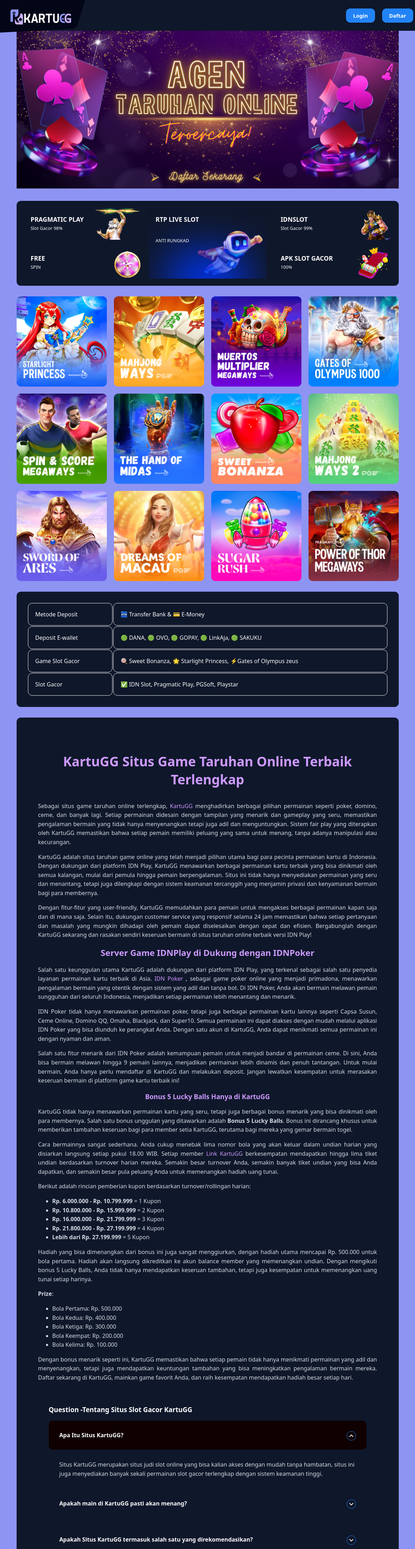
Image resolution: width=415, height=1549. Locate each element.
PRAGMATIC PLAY (57, 219)
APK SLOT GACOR (307, 258)
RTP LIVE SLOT (177, 219)
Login (360, 15)
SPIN (36, 267)
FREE (38, 258)
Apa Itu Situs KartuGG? (207, 1435)
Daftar (397, 15)
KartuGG (181, 806)
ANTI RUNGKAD (172, 240)
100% (286, 267)
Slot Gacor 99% (296, 228)
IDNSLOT (294, 219)
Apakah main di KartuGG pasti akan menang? (207, 1504)
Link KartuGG (224, 1154)
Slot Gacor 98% (47, 228)
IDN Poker (169, 978)
